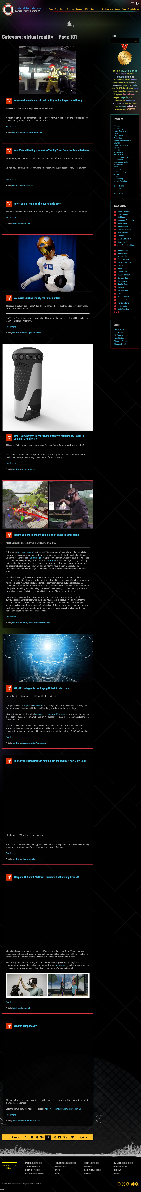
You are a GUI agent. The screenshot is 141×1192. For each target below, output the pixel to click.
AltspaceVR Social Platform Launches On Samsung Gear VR (46, 877)
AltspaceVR (61, 965)
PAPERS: (57, 1173)
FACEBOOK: (29, 1163)
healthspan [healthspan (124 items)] (128, 88)
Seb (119, 293)
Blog (56, 9)
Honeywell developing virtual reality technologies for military (48, 100)
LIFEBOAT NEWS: (60, 1163)
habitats (23, 185)
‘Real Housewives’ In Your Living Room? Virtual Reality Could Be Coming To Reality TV (49, 437)
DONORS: (86, 1166)
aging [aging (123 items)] (115, 70)
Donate (93, 9)
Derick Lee (121, 269)
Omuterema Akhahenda (122, 255)
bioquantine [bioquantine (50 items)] (130, 74)
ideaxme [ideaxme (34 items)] (115, 92)
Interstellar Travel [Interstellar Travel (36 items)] (133, 92)
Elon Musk (118, 138)
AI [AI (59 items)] (119, 71)
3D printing (118, 126)
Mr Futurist (118, 335)
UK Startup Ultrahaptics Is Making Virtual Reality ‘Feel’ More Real (50, 761)
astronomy (118, 160)
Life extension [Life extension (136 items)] (129, 94)
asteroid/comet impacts (123, 157)
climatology (119, 193)
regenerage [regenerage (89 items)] (130, 100)
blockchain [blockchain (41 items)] (134, 80)
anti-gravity (118, 152)
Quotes (117, 9)
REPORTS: (58, 1170)
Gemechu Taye (123, 236)
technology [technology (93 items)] (131, 106)
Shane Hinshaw (123, 275)
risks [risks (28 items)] (130, 103)
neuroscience (38, 622)
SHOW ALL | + (117, 312)
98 (32, 1137)
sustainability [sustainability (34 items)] (122, 106)
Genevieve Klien (123, 211)
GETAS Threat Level (10, 1167)
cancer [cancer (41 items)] (121, 83)
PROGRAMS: (116, 1170)
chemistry (118, 190)
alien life (117, 150)
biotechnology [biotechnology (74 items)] (119, 80)
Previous (16, 1137)
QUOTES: (115, 1173)
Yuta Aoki (121, 265)
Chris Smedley (123, 309)
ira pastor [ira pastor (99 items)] (118, 94)
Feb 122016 (9, 101)
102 (54, 1137)
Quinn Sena (122, 223)
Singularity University (122, 140)
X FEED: (28, 1166)
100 (42, 1137)
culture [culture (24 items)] (132, 82)
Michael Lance (123, 297)
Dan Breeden (122, 226)
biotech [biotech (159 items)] (130, 76)
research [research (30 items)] (127, 103)
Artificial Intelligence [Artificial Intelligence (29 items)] (121, 74)
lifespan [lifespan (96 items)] (115, 97)
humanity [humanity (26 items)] (136, 89)
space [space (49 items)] (116, 106)
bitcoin (117, 183)
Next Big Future (120, 338)
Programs (70, 9)
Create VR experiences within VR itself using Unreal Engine (46, 535)
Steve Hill (121, 287)
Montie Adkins (123, 303)
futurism (23, 469)
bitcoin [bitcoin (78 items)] (127, 80)
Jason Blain (122, 300)
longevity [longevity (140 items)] (124, 97)
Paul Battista (122, 233)
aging (116, 148)
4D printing (118, 128)
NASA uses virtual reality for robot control (37, 298)
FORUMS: (86, 1173)
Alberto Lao (122, 272)
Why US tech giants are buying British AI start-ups (41, 688)
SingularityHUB (120, 344)
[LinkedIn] (128, 1184)
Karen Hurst (15, 132)
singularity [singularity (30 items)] (134, 103)
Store (124, 9)
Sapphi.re (38, 1184)
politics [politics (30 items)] (117, 101)
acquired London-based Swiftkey (50, 714)
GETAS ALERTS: (117, 1163)
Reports (79, 9)
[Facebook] (119, 1184)
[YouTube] (132, 1184)
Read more (11, 126)
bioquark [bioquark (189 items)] (121, 77)
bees (116, 167)
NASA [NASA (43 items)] (130, 98)
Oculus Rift (50, 560)
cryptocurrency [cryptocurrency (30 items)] (127, 82)
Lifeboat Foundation (16, 1184)
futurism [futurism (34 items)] (135, 85)
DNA (116, 133)
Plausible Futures (121, 341)
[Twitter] (123, 1184)
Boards (62, 9)
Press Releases (133, 9)
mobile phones (25, 743)
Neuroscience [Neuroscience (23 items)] (135, 98)
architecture (119, 155)
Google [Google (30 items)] (113, 89)
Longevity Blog (120, 332)
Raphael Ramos (123, 278)
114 (72, 1137)
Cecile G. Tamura (124, 262)
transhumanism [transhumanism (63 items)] (120, 109)
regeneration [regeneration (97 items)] (118, 103)
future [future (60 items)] (130, 85)
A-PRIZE (86, 9)
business (23, 859)
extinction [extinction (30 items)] (125, 85)
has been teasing (25, 552)
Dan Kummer (122, 251)
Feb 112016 (9, 298)
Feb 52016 (9, 688)
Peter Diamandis (120, 131)
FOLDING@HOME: (89, 1170)
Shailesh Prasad (17, 223)
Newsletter (109, 9)
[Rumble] (137, 1184)
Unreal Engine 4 (37, 558)
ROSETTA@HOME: (31, 1173)
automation (118, 164)
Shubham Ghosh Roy (126, 220)
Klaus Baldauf (123, 259)
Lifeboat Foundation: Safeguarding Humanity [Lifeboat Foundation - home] (21, 9)
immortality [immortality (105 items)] (122, 91)
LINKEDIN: (87, 1163)
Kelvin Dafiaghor (124, 239)
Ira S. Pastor (122, 306)
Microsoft (37, 705)
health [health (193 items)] (119, 88)
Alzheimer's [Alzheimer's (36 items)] (124, 71)
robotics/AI (24, 332)
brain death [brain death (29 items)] (116, 82)
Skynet (117, 143)
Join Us (101, 9)
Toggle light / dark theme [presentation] (137, 3)
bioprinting (118, 179)
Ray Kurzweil (119, 136)
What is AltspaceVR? (25, 1026)
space (30, 332)
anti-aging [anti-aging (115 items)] (132, 70)
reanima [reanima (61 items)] (122, 101)
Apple (26, 705)
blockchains (119, 186)
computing (24, 622)
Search (136, 40)
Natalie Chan (122, 284)
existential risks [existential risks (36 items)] (117, 85)
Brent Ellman (122, 290)
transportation (30, 132)
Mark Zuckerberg (121, 145)
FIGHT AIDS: (29, 1170)
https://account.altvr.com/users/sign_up (63, 1109)
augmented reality (121, 162)
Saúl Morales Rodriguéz (122, 216)
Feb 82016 (9, 438)
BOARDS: (115, 1166)
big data (117, 169)
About (51, 9)
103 (59, 1137)
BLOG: (56, 1166)
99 (37, 1137)
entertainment (27, 1120)
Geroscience (119, 329)
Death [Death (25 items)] (136, 82)
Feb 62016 (9, 535)
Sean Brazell (122, 281)
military (23, 132)
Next (82, 1137)
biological (118, 174)
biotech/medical (120, 181)
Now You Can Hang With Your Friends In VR (37, 204)
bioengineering (120, 171)
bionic (116, 176)
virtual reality (39, 132)
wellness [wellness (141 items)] (131, 109)
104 (65, 1137)
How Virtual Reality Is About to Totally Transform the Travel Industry (52, 150)
